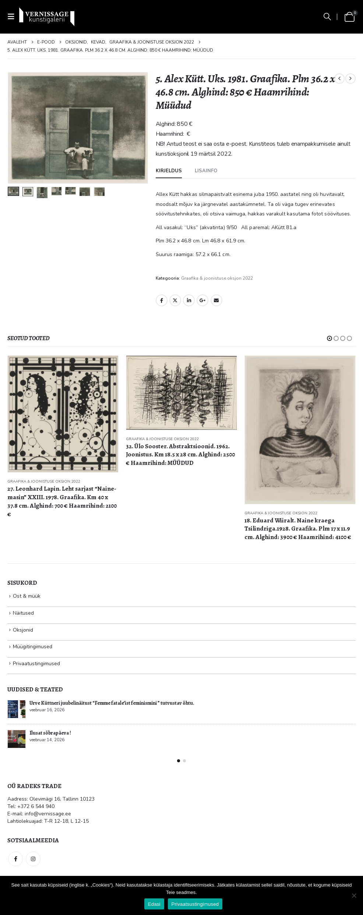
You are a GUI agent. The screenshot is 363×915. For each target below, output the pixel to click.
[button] (13, 16)
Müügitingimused (32, 646)
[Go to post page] (16, 709)
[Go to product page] (63, 414)
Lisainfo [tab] (206, 171)
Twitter (175, 300)
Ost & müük (26, 596)
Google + (202, 300)
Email (216, 300)
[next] (350, 78)
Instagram (33, 859)
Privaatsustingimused (195, 904)
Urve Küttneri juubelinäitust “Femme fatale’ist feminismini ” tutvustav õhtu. (111, 703)
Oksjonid (23, 629)
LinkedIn (189, 300)
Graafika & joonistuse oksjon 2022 (217, 278)
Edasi (154, 904)
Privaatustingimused (36, 663)
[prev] (339, 78)
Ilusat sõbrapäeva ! (50, 732)
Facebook (162, 300)
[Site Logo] (46, 16)
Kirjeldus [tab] (169, 171)
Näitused (23, 613)
